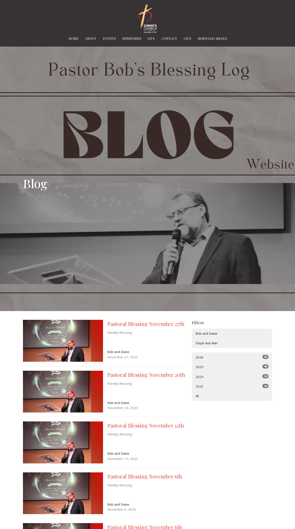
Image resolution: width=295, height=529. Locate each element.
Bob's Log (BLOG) (212, 38)
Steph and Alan (207, 343)
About (90, 38)
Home (73, 38)
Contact (169, 38)
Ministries (131, 38)
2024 (232, 376)
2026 (232, 357)
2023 (232, 386)
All (197, 396)
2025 (232, 366)
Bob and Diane (206, 333)
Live (151, 38)
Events (109, 38)
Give (187, 38)
